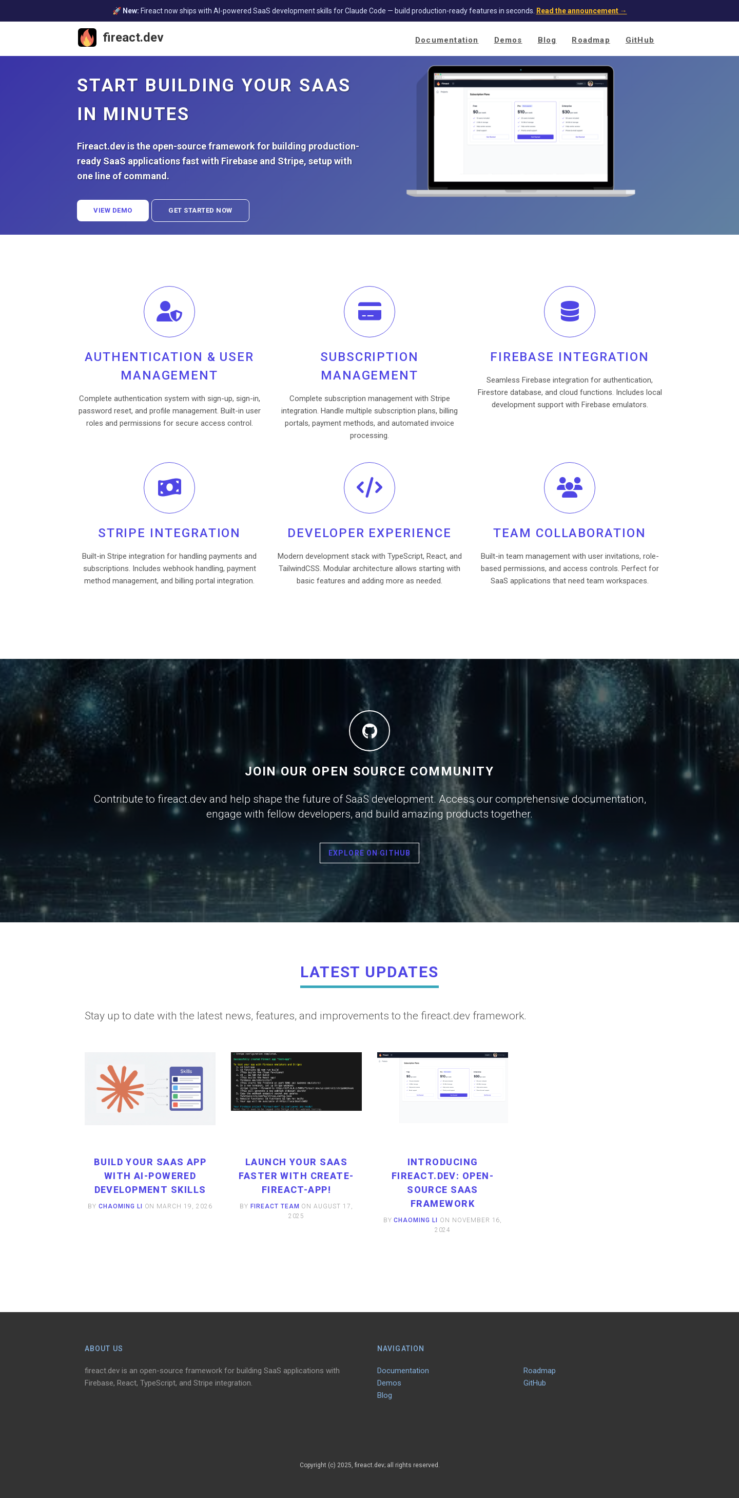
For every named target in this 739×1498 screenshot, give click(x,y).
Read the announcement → (581, 11)
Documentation (447, 40)
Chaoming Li (121, 1206)
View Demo (112, 210)
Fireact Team (275, 1206)
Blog (547, 40)
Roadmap (591, 40)
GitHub (640, 40)
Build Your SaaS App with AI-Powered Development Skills (150, 1175)
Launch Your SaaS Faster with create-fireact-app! (296, 1175)
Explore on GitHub (369, 853)
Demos (508, 40)
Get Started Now (200, 210)
